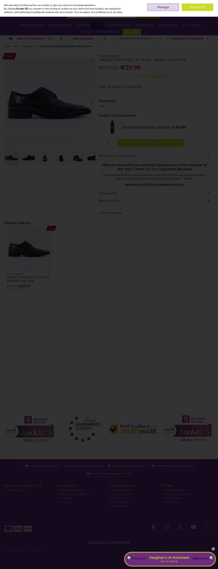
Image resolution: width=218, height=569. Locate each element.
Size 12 (163, 106)
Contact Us (64, 498)
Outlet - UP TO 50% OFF (100, 32)
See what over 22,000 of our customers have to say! (154, 184)
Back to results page (112, 213)
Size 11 (150, 106)
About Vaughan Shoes (70, 490)
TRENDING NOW (32, 25)
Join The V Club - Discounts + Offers (109, 473)
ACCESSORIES (167, 25)
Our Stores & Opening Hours (73, 494)
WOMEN (83, 25)
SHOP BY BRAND (118, 25)
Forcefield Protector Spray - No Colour (145, 126)
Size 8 (114, 106)
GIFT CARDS (192, 25)
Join (211, 4)
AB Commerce (206, 550)
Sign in (203, 4)
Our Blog (63, 502)
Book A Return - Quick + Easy (84, 465)
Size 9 (126, 106)
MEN (97, 25)
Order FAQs (117, 498)
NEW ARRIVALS (60, 25)
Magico (179, 550)
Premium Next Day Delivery (42, 465)
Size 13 (175, 106)
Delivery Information (122, 494)
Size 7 (103, 106)
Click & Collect (118, 506)
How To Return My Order (176, 494)
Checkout (204, 14)
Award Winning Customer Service (172, 465)
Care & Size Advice (121, 502)
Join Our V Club (15, 490)
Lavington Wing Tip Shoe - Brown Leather (29, 279)
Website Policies (171, 498)
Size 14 (188, 106)
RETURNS (131, 32)
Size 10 (137, 106)
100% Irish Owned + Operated (127, 465)
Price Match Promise (174, 490)
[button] (92, 61)
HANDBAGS (144, 25)
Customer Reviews (121, 490)
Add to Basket (150, 142)
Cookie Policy (170, 502)
